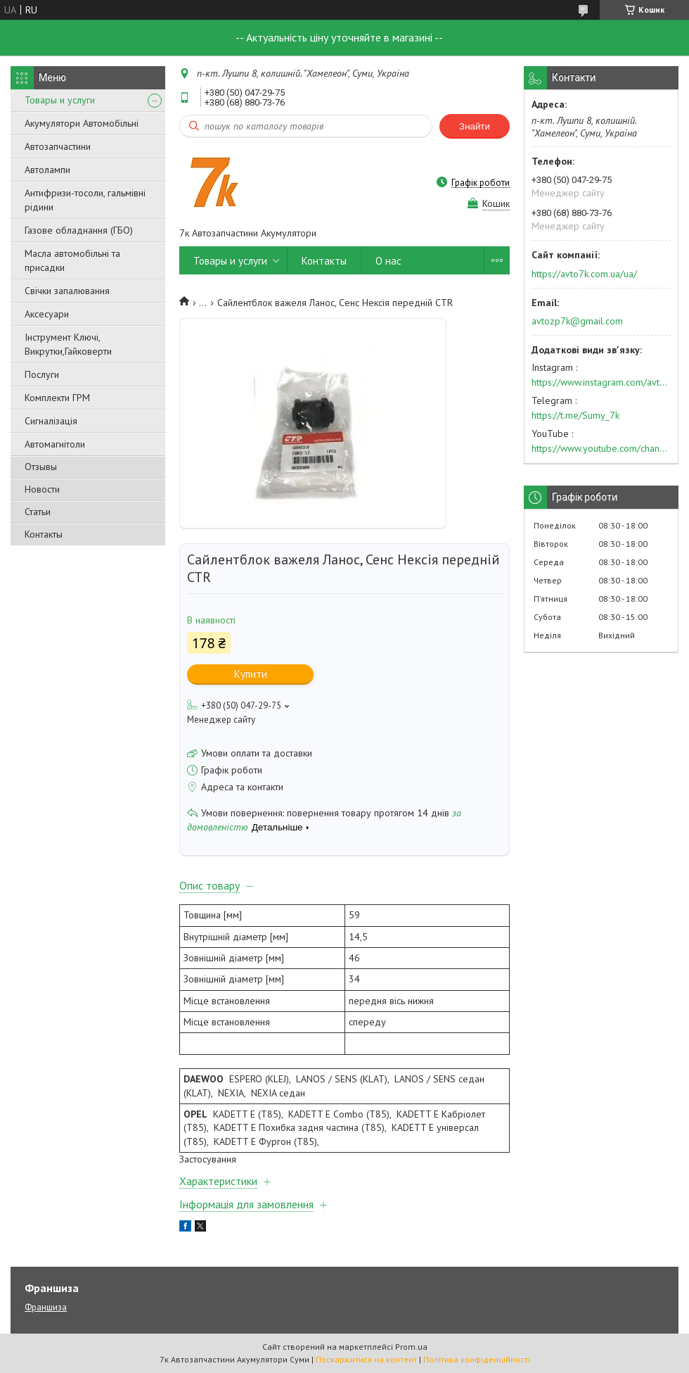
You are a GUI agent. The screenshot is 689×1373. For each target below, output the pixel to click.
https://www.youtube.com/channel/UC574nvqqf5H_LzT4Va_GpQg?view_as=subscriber (601, 448)
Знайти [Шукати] (474, 126)
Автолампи (47, 169)
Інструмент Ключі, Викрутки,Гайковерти (68, 344)
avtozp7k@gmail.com (577, 321)
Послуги (42, 374)
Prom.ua (411, 1346)
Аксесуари (47, 314)
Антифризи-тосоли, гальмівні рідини (85, 199)
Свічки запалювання (67, 290)
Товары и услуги (60, 100)
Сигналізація (51, 421)
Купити (250, 674)
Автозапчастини (58, 146)
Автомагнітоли (55, 444)
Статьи (38, 511)
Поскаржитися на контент (366, 1359)
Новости (42, 489)
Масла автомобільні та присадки (72, 260)
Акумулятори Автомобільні (82, 123)
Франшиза (46, 1307)
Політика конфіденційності (476, 1359)
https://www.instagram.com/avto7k (601, 382)
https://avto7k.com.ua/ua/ (584, 273)
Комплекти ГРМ (57, 397)
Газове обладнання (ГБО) (79, 230)
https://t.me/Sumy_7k (575, 415)
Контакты (44, 534)
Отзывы (41, 466)
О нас (388, 260)
